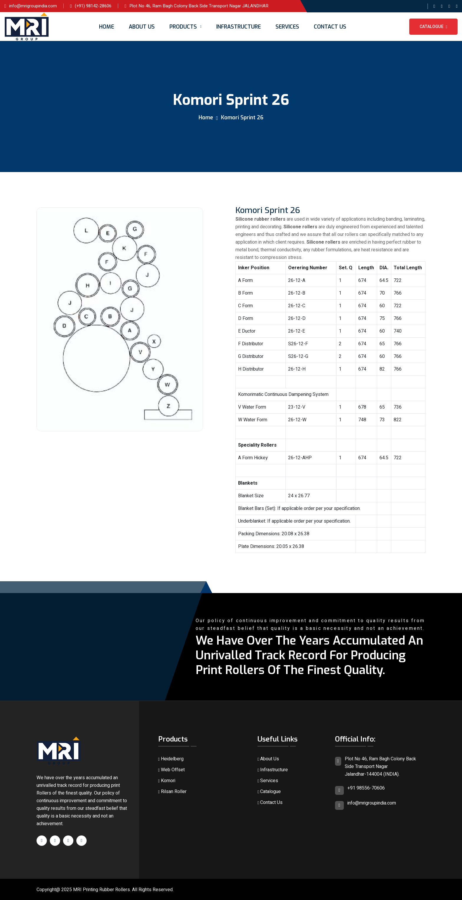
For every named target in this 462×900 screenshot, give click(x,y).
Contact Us (330, 26)
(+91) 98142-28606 (93, 6)
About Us (142, 26)
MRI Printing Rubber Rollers (101, 889)
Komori (166, 780)
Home (106, 26)
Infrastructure (238, 26)
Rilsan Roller (172, 791)
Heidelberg (171, 758)
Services (287, 26)
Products (183, 26)
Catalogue (433, 27)
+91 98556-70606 (366, 788)
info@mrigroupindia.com (371, 803)
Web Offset (171, 769)
